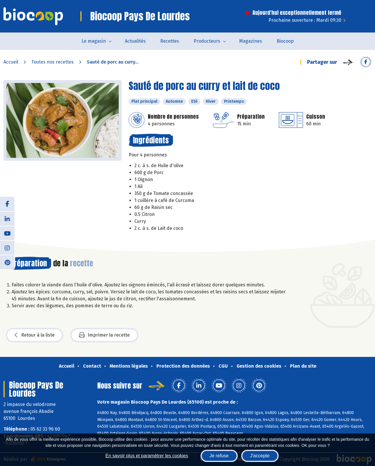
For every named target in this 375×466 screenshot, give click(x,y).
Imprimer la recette (104, 335)
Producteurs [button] (207, 41)
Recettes (169, 41)
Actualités (135, 41)
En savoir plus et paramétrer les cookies (146, 455)
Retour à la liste (35, 335)
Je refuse (219, 455)
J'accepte (260, 455)
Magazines (250, 41)
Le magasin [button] (94, 41)
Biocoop (285, 41)
